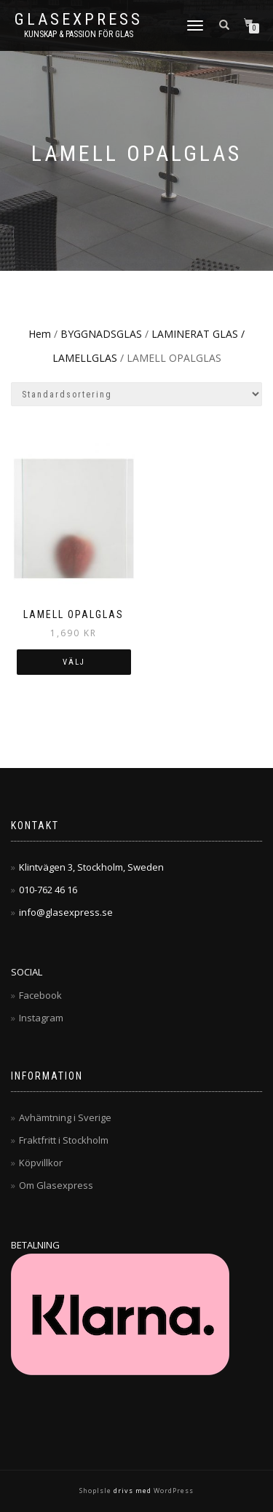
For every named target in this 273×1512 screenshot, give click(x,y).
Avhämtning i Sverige (65, 1117)
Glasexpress (79, 19)
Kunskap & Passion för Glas (78, 34)
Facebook (40, 995)
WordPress (172, 1490)
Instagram (41, 1017)
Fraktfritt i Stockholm (63, 1140)
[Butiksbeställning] (136, 394)
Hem (39, 334)
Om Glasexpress (56, 1185)
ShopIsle (96, 1490)
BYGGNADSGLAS (101, 334)
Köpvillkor (41, 1162)
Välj (74, 662)
